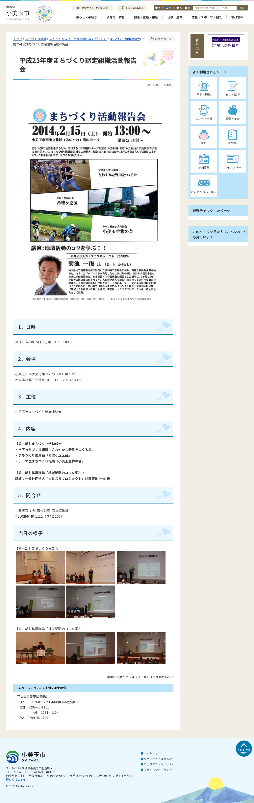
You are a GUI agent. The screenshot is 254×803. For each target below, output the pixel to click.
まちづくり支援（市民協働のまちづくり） (78, 38)
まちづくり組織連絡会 (125, 38)
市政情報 (237, 17)
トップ (17, 38)
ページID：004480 (160, 84)
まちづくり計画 (35, 38)
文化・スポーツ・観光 (207, 17)
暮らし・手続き (86, 17)
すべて (161, 7)
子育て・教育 (115, 17)
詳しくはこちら (16, 779)
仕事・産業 (174, 17)
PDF (181, 7)
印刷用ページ (163, 39)
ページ (172, 7)
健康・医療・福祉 (146, 17)
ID (189, 7)
